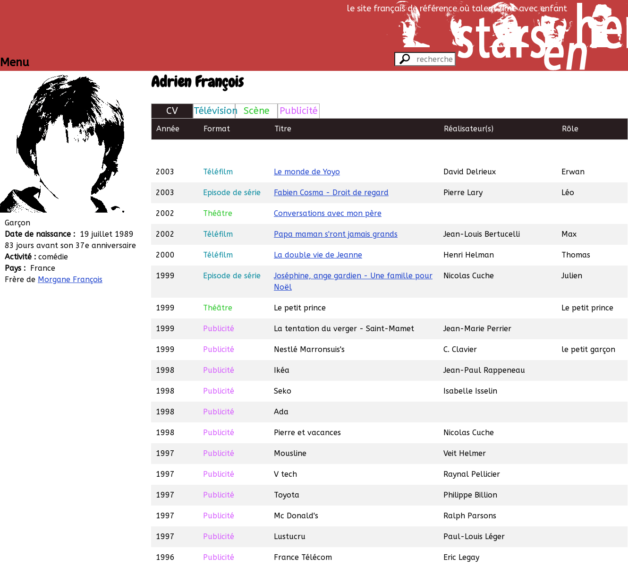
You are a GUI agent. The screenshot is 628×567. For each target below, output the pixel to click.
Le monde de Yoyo (307, 150)
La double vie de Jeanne (318, 233)
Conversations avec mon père (328, 191)
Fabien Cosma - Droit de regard (331, 170)
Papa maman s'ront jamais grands (336, 212)
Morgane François (70, 279)
